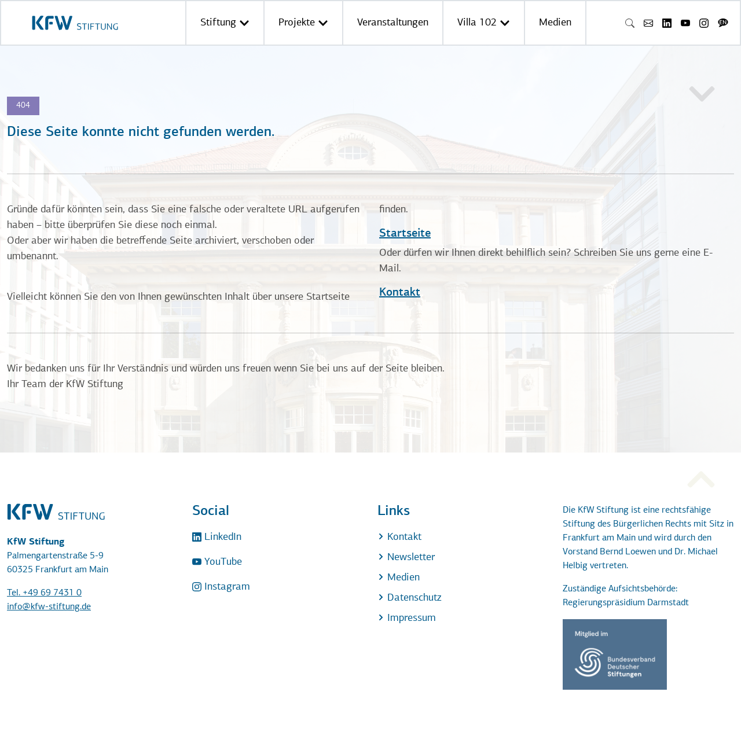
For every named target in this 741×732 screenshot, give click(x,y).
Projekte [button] (303, 22)
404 (23, 105)
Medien (555, 22)
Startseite (405, 234)
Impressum (406, 618)
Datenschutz (409, 598)
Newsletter (406, 557)
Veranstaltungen (392, 22)
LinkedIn (216, 537)
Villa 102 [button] (483, 22)
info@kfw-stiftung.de (49, 607)
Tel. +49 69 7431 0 (44, 593)
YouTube (217, 562)
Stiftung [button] (225, 22)
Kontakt (399, 293)
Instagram (221, 587)
